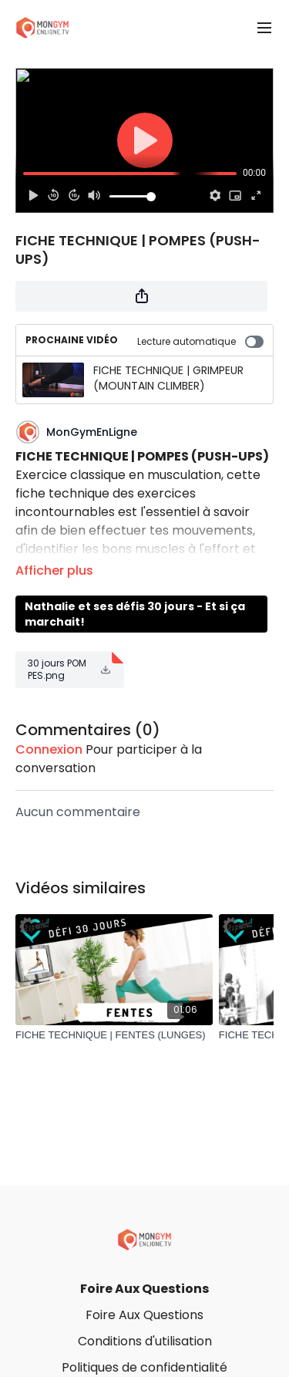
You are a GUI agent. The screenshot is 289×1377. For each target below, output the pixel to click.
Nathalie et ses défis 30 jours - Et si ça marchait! (135, 614)
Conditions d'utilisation (145, 1341)
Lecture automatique (200, 341)
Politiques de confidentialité (144, 1367)
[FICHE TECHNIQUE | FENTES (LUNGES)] (114, 1035)
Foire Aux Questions (144, 1289)
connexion (48, 749)
